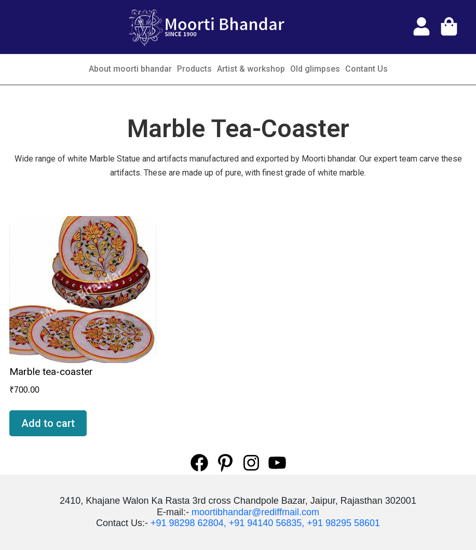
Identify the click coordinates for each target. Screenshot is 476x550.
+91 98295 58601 (343, 523)
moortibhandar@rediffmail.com (255, 512)
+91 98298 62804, (188, 523)
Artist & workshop (251, 69)
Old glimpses (315, 69)
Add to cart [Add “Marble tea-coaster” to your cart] (48, 423)
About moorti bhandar (130, 69)
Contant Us (366, 69)
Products (194, 69)
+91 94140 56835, (267, 523)
